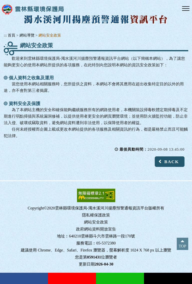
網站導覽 (27, 35)
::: (5, 35)
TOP (182, 246)
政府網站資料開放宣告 (96, 229)
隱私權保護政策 (96, 215)
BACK (171, 161)
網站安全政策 (49, 35)
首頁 (11, 35)
